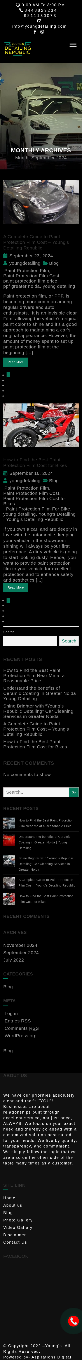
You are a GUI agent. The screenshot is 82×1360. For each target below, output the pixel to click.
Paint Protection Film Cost (31, 275)
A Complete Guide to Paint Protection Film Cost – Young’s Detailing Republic (36, 242)
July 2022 (13, 959)
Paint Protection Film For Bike (38, 508)
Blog (54, 263)
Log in (11, 1013)
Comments (22, 1028)
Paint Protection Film (26, 270)
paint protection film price (30, 280)
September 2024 (21, 952)
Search (8, 632)
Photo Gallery (18, 1220)
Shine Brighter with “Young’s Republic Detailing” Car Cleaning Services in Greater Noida (38, 711)
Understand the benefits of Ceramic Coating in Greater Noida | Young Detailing (41, 693)
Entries (18, 1020)
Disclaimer (14, 1235)
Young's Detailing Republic (34, 519)
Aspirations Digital (51, 1357)
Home (9, 1198)
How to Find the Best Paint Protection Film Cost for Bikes (35, 744)
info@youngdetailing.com (39, 26)
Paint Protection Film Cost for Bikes (34, 501)
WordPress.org (21, 1035)
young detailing (59, 286)
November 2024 (20, 945)
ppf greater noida (21, 286)
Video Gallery (18, 1227)
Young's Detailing (56, 514)
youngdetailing (21, 263)
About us (12, 1205)
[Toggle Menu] (73, 45)
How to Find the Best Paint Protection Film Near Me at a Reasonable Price (34, 675)
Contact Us (15, 1242)
